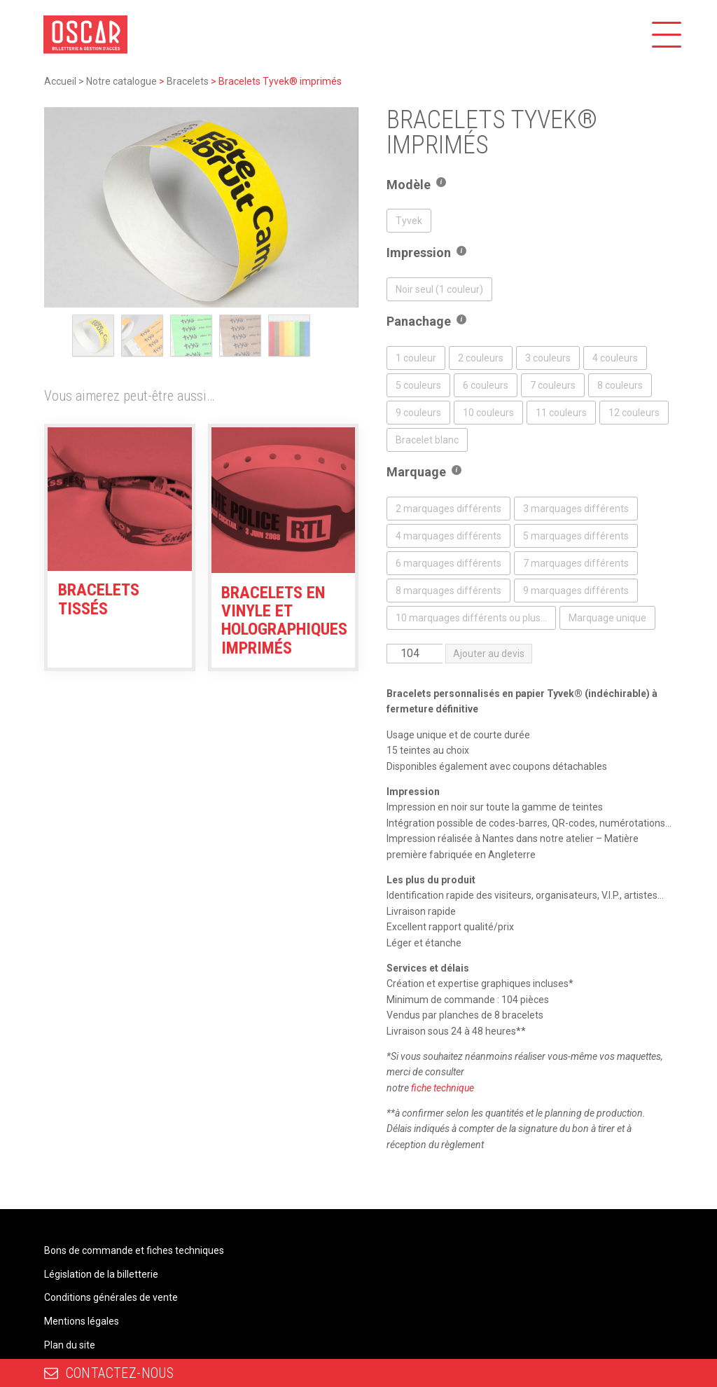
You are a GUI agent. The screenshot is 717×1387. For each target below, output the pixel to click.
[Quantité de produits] (415, 653)
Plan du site (69, 1345)
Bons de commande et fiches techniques (134, 1250)
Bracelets (188, 81)
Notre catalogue (121, 81)
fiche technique (442, 1087)
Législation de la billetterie (101, 1274)
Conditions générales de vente (111, 1297)
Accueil (60, 81)
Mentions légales (81, 1321)
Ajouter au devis (488, 653)
